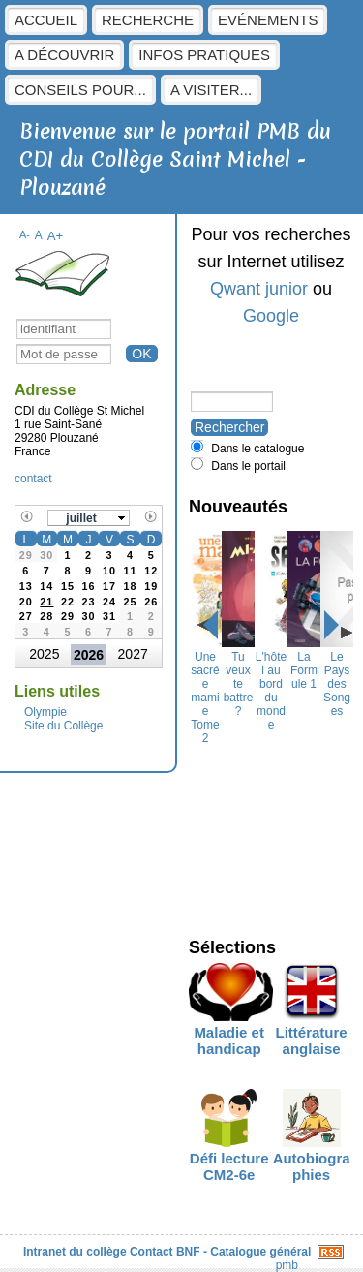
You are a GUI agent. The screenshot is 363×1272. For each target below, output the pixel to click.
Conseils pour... (80, 89)
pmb (287, 1265)
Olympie (45, 712)
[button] (89, 518)
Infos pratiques (204, 55)
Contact (151, 1251)
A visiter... (211, 89)
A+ (55, 236)
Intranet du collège (75, 1251)
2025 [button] (44, 654)
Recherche (148, 20)
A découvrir (64, 55)
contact (33, 478)
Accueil (46, 20)
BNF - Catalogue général (243, 1251)
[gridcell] (47, 599)
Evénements (268, 20)
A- (24, 234)
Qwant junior (259, 288)
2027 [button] (133, 654)
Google (271, 316)
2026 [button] (89, 655)
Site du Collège (63, 725)
